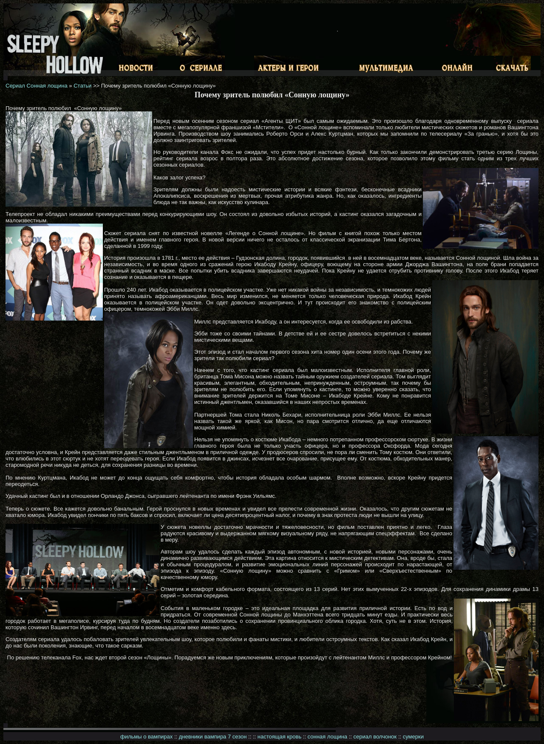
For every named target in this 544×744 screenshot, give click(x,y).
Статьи (82, 85)
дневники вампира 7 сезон (213, 736)
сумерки (413, 736)
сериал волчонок (375, 736)
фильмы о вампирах (146, 736)
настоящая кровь (279, 736)
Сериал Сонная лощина (37, 85)
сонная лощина (327, 736)
